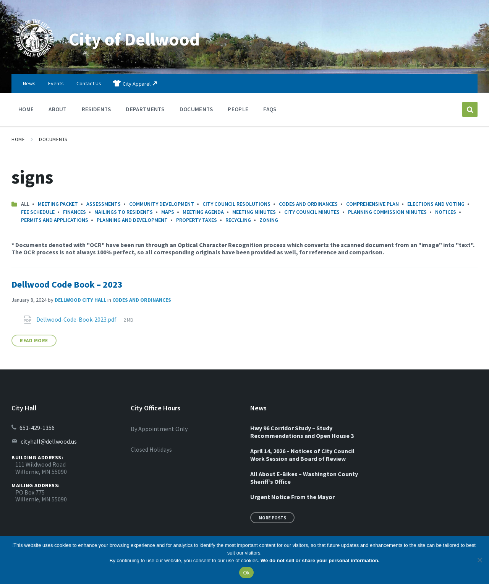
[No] (479, 560)
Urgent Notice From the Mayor (292, 497)
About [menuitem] (58, 109)
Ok (246, 573)
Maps (167, 211)
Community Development (161, 203)
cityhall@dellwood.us (49, 441)
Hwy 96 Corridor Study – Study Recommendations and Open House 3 (302, 431)
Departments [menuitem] (145, 109)
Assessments (103, 203)
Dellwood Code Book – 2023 (67, 284)
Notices (445, 211)
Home (18, 139)
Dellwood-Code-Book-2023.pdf (77, 319)
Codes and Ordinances (308, 203)
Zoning (268, 219)
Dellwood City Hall (80, 299)
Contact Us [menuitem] (88, 83)
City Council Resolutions (236, 203)
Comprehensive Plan (372, 203)
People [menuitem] (238, 109)
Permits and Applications (54, 219)
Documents (53, 139)
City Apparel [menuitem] (137, 83)
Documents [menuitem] (196, 109)
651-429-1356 (37, 427)
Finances (74, 211)
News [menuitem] (29, 83)
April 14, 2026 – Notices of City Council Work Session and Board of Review (302, 454)
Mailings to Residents (123, 211)
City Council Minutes (312, 211)
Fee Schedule (38, 211)
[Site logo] (34, 59)
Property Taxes (196, 219)
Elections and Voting (436, 203)
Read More (34, 340)
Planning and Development (132, 219)
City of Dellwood (135, 39)
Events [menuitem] (56, 83)
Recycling (238, 219)
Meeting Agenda (203, 211)
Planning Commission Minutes (387, 211)
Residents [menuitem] (96, 109)
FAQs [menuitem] (269, 109)
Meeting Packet (58, 203)
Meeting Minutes (254, 211)
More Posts (272, 518)
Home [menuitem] (26, 109)
